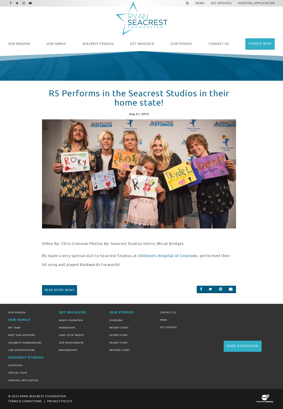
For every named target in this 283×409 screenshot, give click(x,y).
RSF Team (14, 327)
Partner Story (119, 350)
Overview (116, 320)
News (163, 319)
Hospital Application (23, 380)
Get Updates (168, 327)
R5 (44, 256)
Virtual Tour (17, 372)
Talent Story (118, 342)
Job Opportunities (21, 350)
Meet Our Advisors (21, 335)
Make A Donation (71, 320)
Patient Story (119, 327)
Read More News (59, 290)
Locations (15, 365)
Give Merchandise (71, 342)
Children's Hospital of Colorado (168, 256)
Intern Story (118, 335)
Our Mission (17, 312)
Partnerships (68, 350)
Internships (67, 327)
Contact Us (168, 312)
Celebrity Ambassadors (25, 342)
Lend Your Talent (71, 335)
